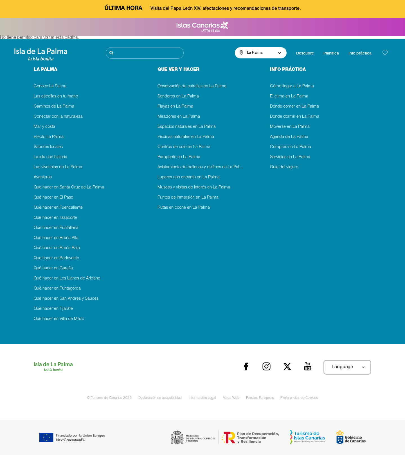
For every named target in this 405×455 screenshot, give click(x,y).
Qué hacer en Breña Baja (57, 248)
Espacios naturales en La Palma (187, 127)
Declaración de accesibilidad (160, 398)
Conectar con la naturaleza (58, 117)
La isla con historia (50, 157)
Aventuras (43, 177)
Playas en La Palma (175, 106)
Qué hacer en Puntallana (56, 228)
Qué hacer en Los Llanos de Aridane (67, 278)
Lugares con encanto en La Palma (189, 177)
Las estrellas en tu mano (56, 96)
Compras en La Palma (290, 147)
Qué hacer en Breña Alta (56, 238)
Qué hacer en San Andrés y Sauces (66, 299)
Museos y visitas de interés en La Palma (194, 187)
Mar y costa (44, 127)
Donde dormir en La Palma (294, 117)
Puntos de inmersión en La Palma (188, 197)
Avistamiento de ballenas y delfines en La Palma (201, 167)
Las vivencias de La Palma (58, 167)
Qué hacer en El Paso (53, 197)
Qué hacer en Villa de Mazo (59, 319)
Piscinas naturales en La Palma (186, 137)
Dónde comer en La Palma (294, 106)
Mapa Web (231, 398)
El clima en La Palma (289, 96)
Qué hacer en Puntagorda (57, 288)
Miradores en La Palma (179, 117)
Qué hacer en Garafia (53, 268)
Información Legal (202, 398)
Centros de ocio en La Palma (184, 147)
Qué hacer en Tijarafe (53, 309)
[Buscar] (145, 53)
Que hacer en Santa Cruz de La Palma (69, 187)
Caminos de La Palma (54, 106)
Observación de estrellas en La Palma (192, 86)
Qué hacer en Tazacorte (55, 218)
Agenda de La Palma (289, 137)
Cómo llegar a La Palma (292, 86)
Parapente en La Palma (179, 157)
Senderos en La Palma (178, 96)
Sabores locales (48, 147)
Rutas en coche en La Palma (184, 208)
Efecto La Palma (49, 137)
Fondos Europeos (260, 398)
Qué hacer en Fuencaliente (58, 208)
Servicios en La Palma (290, 157)
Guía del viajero (284, 167)
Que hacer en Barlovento (56, 258)
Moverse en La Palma (290, 127)
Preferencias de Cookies (299, 398)
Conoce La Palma (50, 86)
